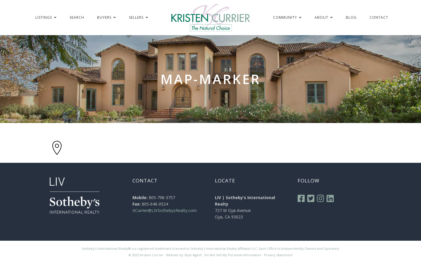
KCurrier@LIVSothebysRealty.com (164, 210)
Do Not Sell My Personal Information (232, 255)
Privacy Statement (278, 255)
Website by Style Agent (184, 255)
